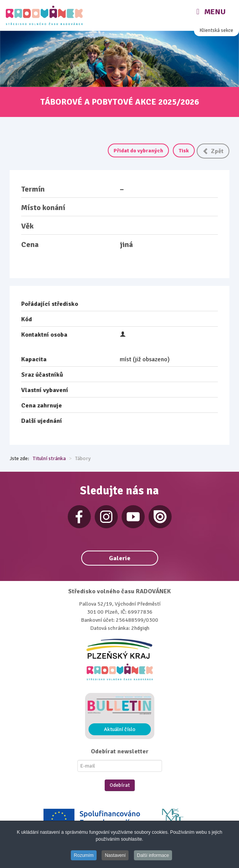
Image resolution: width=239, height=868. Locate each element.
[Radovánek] (45, 15)
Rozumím (84, 855)
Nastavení (115, 855)
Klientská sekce (216, 30)
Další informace (153, 855)
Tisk (184, 150)
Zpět (213, 151)
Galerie (119, 558)
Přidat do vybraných (138, 150)
